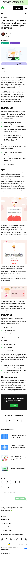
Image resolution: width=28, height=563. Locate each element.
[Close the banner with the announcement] (26, 2)
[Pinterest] (15, 482)
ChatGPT (5, 43)
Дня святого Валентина (14, 77)
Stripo (5, 91)
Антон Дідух (9, 33)
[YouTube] (21, 539)
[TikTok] (17, 539)
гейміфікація (6, 94)
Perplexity (15, 43)
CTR (15, 126)
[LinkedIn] (11, 482)
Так (10, 420)
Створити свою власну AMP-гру (14, 64)
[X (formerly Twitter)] (7, 482)
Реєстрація (18, 8)
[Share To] (19, 482)
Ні (17, 420)
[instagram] (14, 539)
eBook (19, 305)
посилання (18, 303)
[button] (25, 548)
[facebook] (3, 482)
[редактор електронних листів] (2, 8)
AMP (11, 273)
